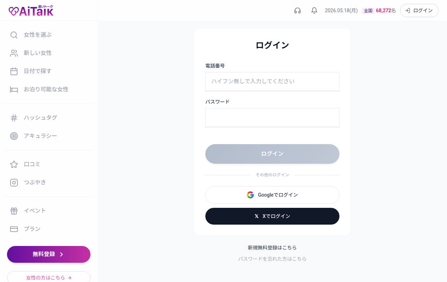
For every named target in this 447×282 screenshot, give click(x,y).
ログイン (272, 153)
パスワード (217, 102)
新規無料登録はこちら (272, 248)
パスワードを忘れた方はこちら (272, 259)
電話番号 (215, 66)
